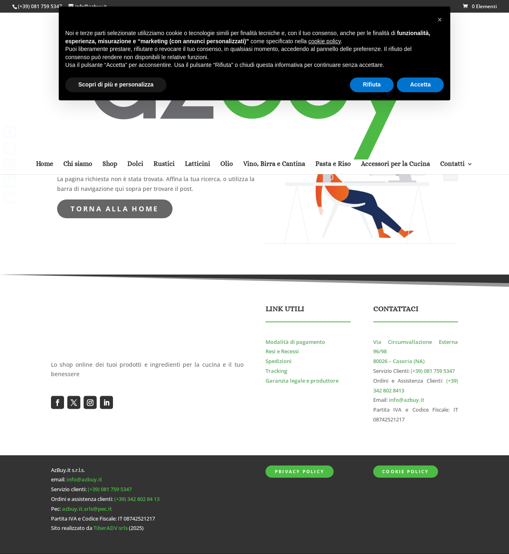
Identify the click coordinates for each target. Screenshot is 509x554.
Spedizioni (279, 361)
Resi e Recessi (282, 351)
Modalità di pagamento (295, 342)
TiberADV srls (110, 528)
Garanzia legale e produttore (302, 380)
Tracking (276, 371)
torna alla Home (115, 208)
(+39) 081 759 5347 (40, 6)
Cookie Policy (405, 471)
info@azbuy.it (406, 400)
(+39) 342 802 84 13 (136, 499)
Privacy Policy (299, 471)
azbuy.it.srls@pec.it (87, 508)
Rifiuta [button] (372, 84)
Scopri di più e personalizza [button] (115, 84)
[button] (439, 19)
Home (44, 58)
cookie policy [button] (324, 41)
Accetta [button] (420, 84)
